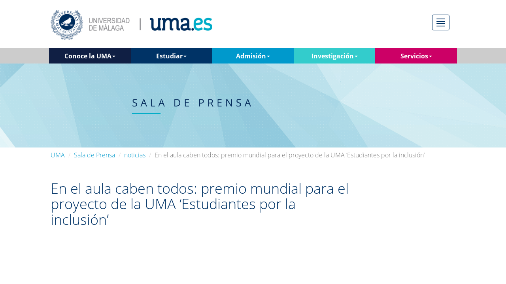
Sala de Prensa (94, 155)
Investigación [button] (335, 56)
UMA (58, 155)
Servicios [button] (416, 56)
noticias (134, 155)
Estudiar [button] (171, 56)
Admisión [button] (253, 56)
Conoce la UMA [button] (89, 56)
